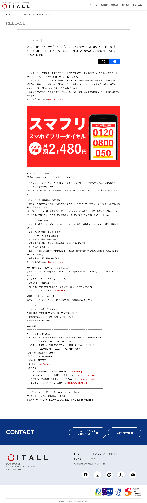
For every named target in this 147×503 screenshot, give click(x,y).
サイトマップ (97, 458)
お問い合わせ (138, 5)
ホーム (83, 5)
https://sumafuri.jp (55, 99)
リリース (93, 5)
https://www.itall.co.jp (47, 364)
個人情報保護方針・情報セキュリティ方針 (89, 463)
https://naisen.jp (58, 290)
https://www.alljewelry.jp (77, 383)
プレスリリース (98, 453)
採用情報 (125, 5)
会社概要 (104, 5)
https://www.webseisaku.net (87, 379)
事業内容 (114, 5)
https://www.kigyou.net (85, 375)
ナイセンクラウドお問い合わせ (86, 431)
